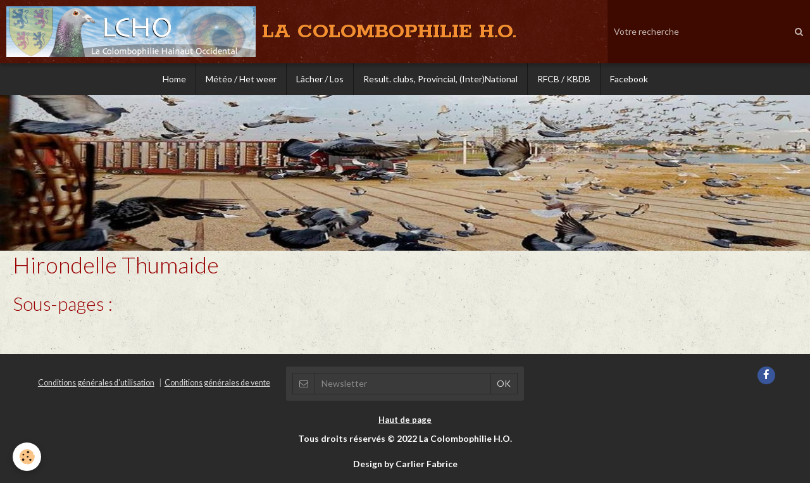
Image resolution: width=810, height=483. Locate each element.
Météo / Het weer (241, 78)
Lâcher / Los (320, 78)
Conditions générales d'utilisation (96, 382)
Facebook (629, 78)
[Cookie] (27, 456)
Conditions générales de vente (217, 382)
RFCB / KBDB (563, 78)
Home (174, 78)
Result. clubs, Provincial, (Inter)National (440, 78)
